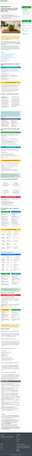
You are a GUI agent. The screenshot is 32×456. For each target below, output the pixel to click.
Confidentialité (18, 439)
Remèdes (2, 447)
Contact (17, 437)
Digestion (6, 3)
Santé (3, 3)
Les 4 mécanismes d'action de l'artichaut (6, 56)
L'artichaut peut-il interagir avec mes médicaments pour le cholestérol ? (9, 362)
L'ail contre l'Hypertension (27, 28)
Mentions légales (19, 438)
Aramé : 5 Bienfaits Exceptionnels (26, 31)
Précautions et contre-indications (5, 59)
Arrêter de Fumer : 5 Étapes (27, 23)
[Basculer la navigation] (30, 1)
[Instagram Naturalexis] (18, 451)
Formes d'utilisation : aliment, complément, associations (8, 57)
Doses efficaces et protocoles (5, 58)
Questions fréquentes (4, 60)
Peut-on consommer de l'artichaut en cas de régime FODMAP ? (8, 372)
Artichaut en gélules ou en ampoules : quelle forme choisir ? (8, 348)
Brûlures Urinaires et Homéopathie (26, 34)
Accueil (1, 3)
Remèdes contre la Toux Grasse (27, 26)
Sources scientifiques (4, 61)
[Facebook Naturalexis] (17, 451)
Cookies (17, 440)
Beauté (1, 446)
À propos (18, 436)
